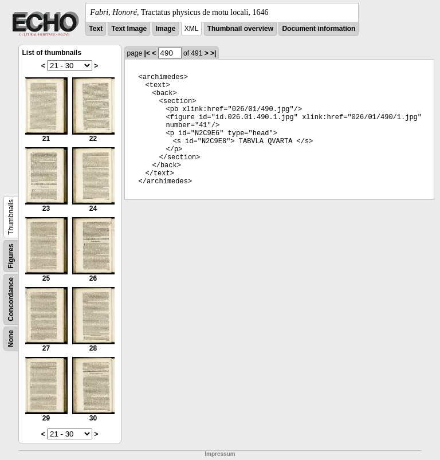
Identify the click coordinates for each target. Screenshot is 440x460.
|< (147, 53)
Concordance (11, 299)
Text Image (129, 29)
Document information (318, 29)
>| (213, 53)
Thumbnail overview (240, 29)
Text (96, 29)
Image (166, 29)
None (11, 338)
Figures (11, 255)
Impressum (220, 454)
